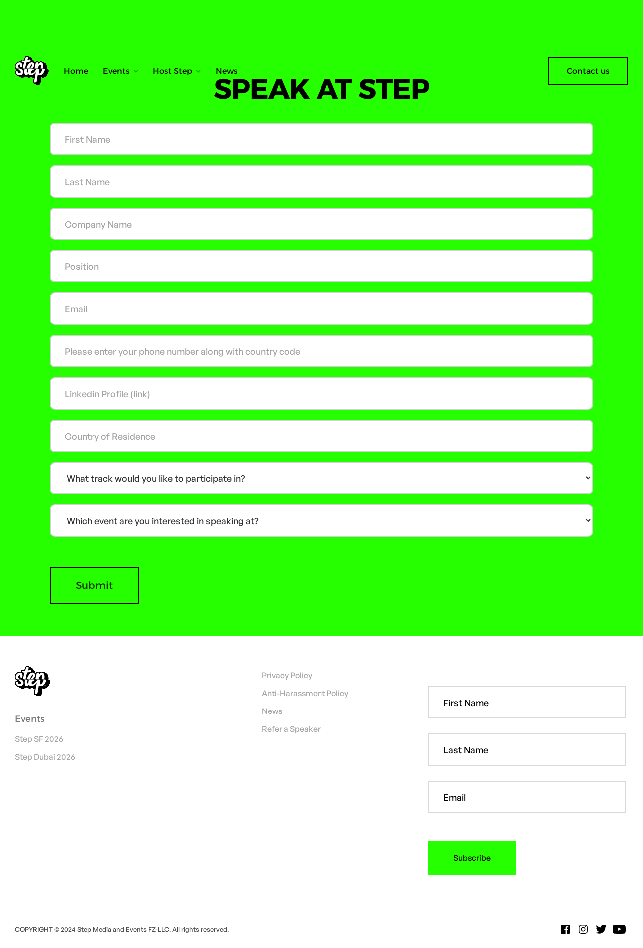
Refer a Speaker (291, 729)
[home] (35, 71)
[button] (121, 71)
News (227, 71)
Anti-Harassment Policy (305, 693)
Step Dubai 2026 (45, 757)
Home (76, 71)
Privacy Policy (287, 675)
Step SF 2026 (39, 739)
